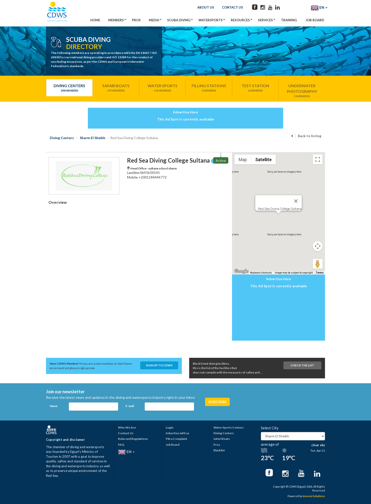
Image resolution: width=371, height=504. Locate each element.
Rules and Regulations (133, 439)
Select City (269, 428)
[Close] (296, 201)
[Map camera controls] (318, 246)
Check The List (302, 365)
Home (95, 20)
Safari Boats (116, 88)
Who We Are (127, 427)
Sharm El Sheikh (92, 138)
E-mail (130, 406)
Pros (136, 20)
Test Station (255, 88)
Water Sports (162, 88)
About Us (205, 7)
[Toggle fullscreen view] (318, 159)
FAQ (121, 444)
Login (169, 427)
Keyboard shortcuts (261, 272)
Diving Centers (69, 88)
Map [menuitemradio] (243, 159)
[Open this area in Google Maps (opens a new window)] (241, 271)
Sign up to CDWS (159, 365)
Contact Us (232, 7)
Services (265, 20)
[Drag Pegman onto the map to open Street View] (318, 264)
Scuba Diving (178, 20)
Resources (240, 20)
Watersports (210, 20)
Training (289, 20)
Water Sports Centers (228, 427)
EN (319, 8)
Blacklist (219, 450)
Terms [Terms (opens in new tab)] (320, 272)
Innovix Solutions (314, 496)
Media (154, 20)
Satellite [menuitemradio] (263, 159)
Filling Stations (209, 88)
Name (54, 406)
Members (116, 20)
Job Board (314, 20)
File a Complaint (176, 439)
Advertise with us (177, 433)
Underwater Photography (302, 90)
